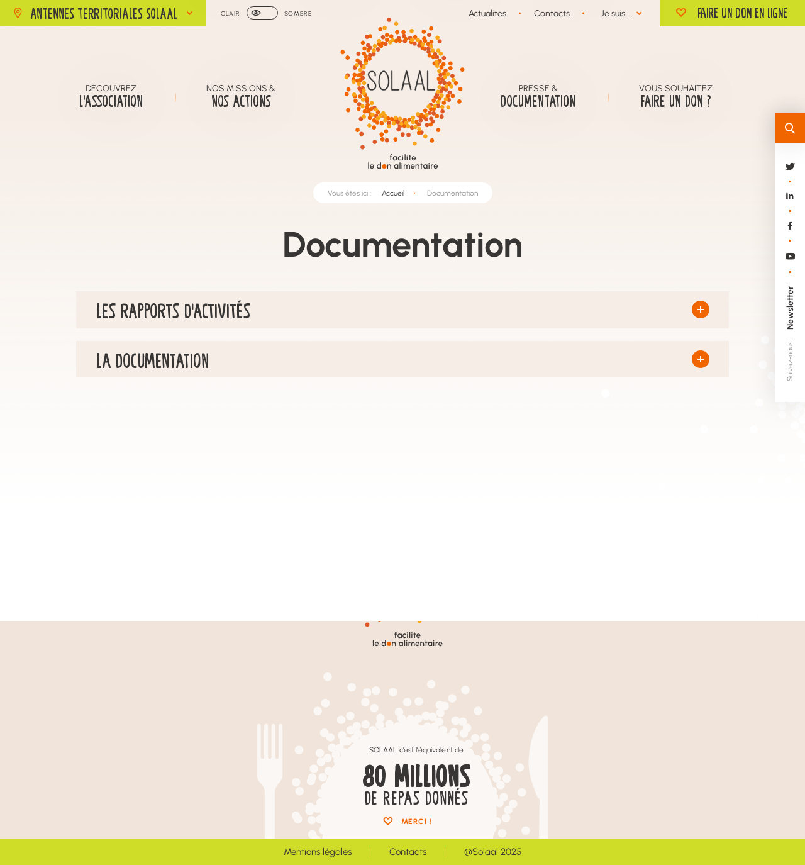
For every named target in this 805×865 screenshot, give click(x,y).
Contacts (552, 13)
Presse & (538, 96)
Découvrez (111, 96)
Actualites (487, 13)
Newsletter (790, 308)
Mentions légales (318, 851)
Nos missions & (240, 96)
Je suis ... (617, 13)
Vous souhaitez (676, 96)
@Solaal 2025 (492, 851)
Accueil (393, 196)
